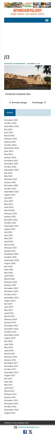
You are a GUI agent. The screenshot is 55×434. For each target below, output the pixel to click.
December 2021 (11, 219)
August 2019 (9, 300)
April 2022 (9, 207)
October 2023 (10, 166)
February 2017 (10, 394)
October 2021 (10, 222)
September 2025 (11, 126)
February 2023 (10, 179)
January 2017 (10, 397)
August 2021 (9, 229)
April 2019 (9, 313)
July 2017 (8, 378)
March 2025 (9, 135)
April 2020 (9, 275)
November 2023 (11, 163)
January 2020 (10, 285)
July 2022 (8, 198)
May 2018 (8, 347)
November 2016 (11, 403)
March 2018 (9, 353)
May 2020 (8, 272)
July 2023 (8, 173)
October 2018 (10, 331)
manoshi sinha (19, 64)
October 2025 (10, 123)
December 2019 (11, 288)
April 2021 (9, 241)
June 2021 (8, 235)
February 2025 (10, 138)
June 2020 (8, 269)
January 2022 (10, 216)
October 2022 (10, 188)
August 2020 (9, 263)
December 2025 (11, 120)
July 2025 (8, 129)
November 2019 (11, 291)
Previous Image (18, 102)
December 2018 (11, 325)
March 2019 (9, 316)
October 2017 (10, 369)
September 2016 (11, 409)
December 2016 (11, 400)
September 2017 (11, 372)
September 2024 (11, 148)
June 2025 (8, 132)
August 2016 (9, 412)
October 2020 (10, 257)
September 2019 (11, 297)
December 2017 (11, 363)
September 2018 (11, 335)
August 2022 (9, 194)
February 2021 (10, 247)
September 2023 (11, 169)
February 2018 (10, 356)
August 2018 (9, 338)
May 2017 (8, 384)
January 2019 (10, 322)
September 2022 (11, 191)
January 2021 (10, 250)
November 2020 (11, 254)
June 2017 (8, 381)
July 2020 (8, 266)
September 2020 (11, 260)
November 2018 (11, 328)
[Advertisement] (27, 37)
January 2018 (10, 360)
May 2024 (8, 154)
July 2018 (8, 341)
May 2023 (8, 176)
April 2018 (9, 350)
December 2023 (11, 160)
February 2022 (10, 213)
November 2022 (11, 185)
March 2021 (9, 244)
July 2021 (8, 232)
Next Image (39, 102)
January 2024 (10, 157)
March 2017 (9, 391)
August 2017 (9, 375)
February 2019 (10, 319)
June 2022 (8, 201)
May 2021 (8, 238)
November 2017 (11, 366)
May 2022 (8, 204)
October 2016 (10, 406)
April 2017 (9, 388)
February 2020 (10, 282)
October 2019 (10, 294)
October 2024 (10, 145)
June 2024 (8, 151)
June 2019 (8, 306)
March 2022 (9, 210)
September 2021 (11, 226)
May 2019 (8, 310)
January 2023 (10, 182)
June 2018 (8, 344)
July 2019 (8, 303)
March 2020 (9, 278)
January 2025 (10, 141)
